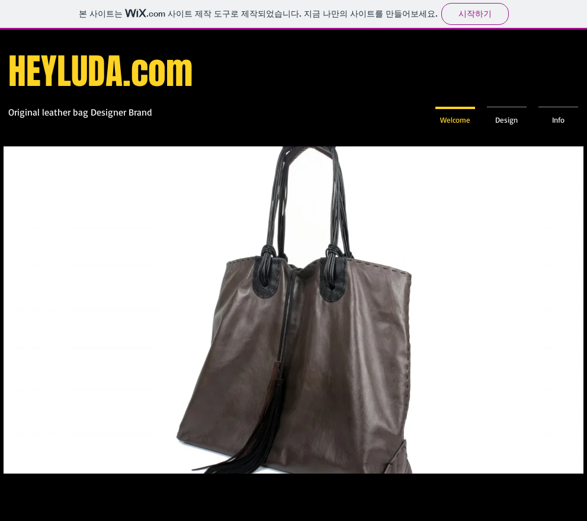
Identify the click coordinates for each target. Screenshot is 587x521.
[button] (294, 310)
